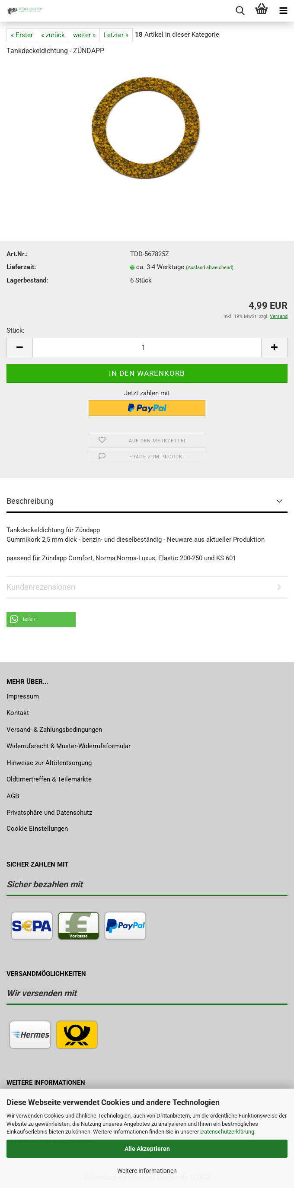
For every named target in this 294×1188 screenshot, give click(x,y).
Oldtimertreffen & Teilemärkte (49, 779)
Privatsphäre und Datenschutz (49, 812)
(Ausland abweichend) (209, 267)
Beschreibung (30, 500)
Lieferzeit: (21, 267)
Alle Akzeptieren (147, 1148)
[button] (41, 619)
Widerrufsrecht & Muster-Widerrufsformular (68, 746)
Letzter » (116, 35)
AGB (12, 796)
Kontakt (17, 713)
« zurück (53, 35)
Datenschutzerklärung (227, 1131)
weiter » (84, 35)
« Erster (22, 35)
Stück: (15, 330)
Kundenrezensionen (40, 586)
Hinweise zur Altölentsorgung (49, 763)
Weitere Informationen (147, 1170)
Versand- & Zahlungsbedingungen (54, 730)
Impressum (22, 696)
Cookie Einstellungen (37, 828)
